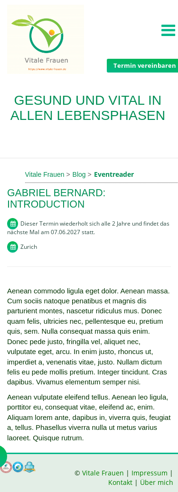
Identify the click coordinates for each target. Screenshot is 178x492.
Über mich (156, 482)
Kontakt (120, 482)
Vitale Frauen (104, 472)
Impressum (149, 472)
